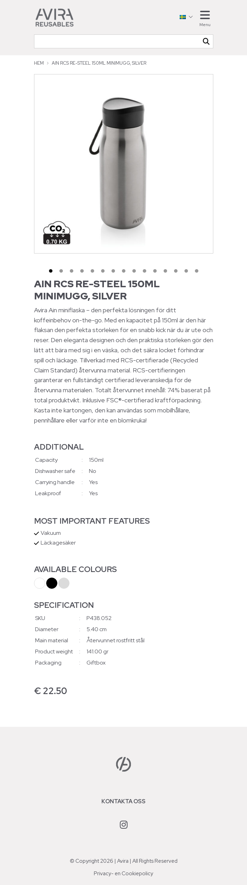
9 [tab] (134, 270)
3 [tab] (71, 270)
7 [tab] (113, 270)
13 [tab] (175, 270)
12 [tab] (165, 270)
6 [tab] (102, 270)
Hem (39, 63)
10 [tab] (144, 270)
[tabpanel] (123, 164)
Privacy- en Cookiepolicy (123, 873)
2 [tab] (61, 270)
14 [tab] (186, 270)
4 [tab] (82, 270)
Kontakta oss (123, 801)
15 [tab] (196, 270)
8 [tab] (123, 270)
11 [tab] (154, 270)
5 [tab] (92, 270)
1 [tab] (50, 270)
